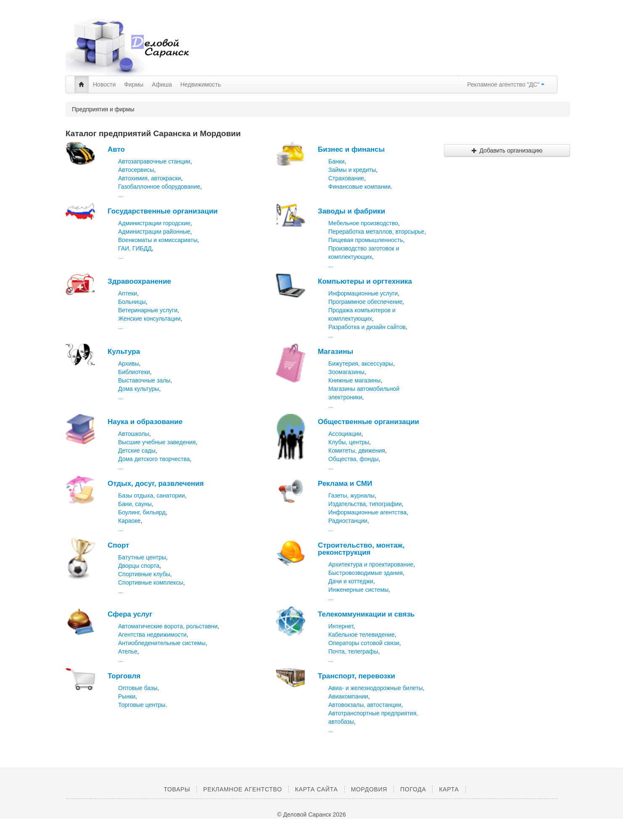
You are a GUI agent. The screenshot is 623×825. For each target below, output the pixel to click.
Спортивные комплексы (150, 582)
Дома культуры (138, 388)
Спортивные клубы (144, 574)
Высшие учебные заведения (157, 442)
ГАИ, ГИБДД (135, 248)
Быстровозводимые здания (365, 572)
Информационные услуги (363, 293)
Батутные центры (142, 557)
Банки (336, 161)
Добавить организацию (506, 150)
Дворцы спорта (138, 565)
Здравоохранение (139, 281)
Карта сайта (316, 789)
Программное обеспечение (365, 301)
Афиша (162, 84)
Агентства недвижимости (152, 634)
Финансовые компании (359, 186)
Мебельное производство (363, 223)
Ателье (127, 651)
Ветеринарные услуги (147, 310)
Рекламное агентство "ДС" (505, 84)
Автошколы (133, 433)
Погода (413, 789)
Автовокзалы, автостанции (364, 704)
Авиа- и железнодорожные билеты (375, 688)
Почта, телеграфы (353, 651)
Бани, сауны (135, 504)
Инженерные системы (358, 589)
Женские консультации (149, 318)
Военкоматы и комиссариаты (158, 240)
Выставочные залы (144, 380)
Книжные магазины (354, 380)
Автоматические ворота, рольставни (167, 626)
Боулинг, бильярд (142, 512)
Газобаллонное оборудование (159, 186)
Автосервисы (136, 169)
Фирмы (133, 84)
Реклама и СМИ (345, 484)
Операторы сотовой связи (363, 643)
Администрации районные (154, 231)
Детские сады (137, 450)
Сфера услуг (130, 614)
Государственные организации (163, 211)
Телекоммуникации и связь (366, 614)
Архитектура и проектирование (370, 564)
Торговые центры (141, 704)
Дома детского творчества (154, 459)
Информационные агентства (367, 512)
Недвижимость (200, 84)
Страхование (346, 178)
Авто (116, 149)
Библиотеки (134, 372)
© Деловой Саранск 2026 (311, 814)
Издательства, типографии (365, 504)
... (120, 195)
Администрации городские (154, 223)
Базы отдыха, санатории (151, 495)
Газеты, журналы (351, 495)
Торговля (124, 676)
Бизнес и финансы (351, 149)
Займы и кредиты (352, 169)
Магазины (335, 352)
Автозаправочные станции (154, 161)
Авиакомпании (348, 696)
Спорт (118, 545)
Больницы (132, 301)
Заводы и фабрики (351, 211)
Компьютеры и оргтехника (365, 281)
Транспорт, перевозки (356, 676)
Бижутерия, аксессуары (360, 363)
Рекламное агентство (242, 789)
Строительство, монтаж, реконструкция (361, 548)
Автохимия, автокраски (149, 178)
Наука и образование (145, 422)
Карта (449, 789)
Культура (124, 352)
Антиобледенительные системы (162, 643)
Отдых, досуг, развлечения (156, 484)
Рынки (126, 696)
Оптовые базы (138, 688)
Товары (177, 789)
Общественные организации (368, 422)
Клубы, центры (348, 442)
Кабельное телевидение (361, 634)
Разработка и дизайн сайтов (367, 327)
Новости (104, 84)
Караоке (129, 520)
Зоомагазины (346, 372)
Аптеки (127, 293)
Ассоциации (345, 433)
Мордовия (369, 789)
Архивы (128, 363)
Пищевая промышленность (365, 240)
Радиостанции (347, 520)
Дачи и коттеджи (350, 581)
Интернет (341, 626)
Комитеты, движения (356, 450)
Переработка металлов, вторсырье (376, 231)
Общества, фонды (353, 459)
